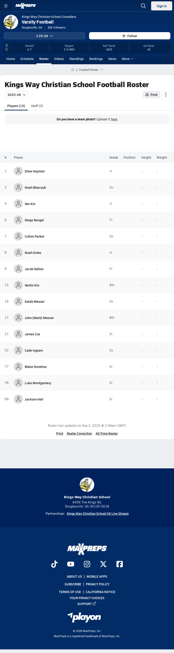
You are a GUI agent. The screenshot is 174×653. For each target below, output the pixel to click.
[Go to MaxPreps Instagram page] (87, 564)
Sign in (162, 6)
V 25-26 (44, 35)
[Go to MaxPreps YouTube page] (70, 564)
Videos (59, 58)
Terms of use (70, 591)
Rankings (96, 58)
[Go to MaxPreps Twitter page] (103, 564)
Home (10, 58)
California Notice (100, 591)
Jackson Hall (34, 399)
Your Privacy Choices (87, 598)
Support (87, 603)
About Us (74, 576)
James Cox (32, 334)
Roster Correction (79, 433)
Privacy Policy (97, 584)
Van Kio (30, 204)
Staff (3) (37, 105)
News (112, 58)
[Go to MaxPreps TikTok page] (54, 564)
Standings (76, 58)
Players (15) (16, 105)
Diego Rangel (34, 220)
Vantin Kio (32, 285)
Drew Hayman (35, 171)
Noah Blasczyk (35, 187)
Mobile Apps (97, 576)
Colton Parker (34, 236)
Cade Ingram (34, 350)
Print (59, 433)
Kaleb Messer (35, 301)
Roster (44, 58)
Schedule (27, 58)
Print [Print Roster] (151, 94)
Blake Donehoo (36, 367)
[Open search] (143, 6)
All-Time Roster (107, 433)
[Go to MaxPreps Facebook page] (119, 564)
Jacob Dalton (34, 269)
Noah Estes (33, 252)
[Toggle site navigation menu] (6, 6)
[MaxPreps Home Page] (73, 69)
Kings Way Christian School (87, 488)
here (114, 119)
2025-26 (16, 94)
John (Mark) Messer (39, 318)
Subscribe (73, 584)
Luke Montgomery (38, 383)
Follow (129, 35)
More (127, 58)
